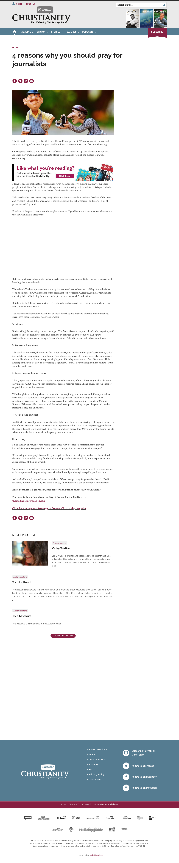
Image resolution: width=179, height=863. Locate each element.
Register (30, 4)
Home (15, 47)
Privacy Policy (96, 774)
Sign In (19, 4)
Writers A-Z (86, 804)
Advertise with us (98, 749)
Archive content (59, 543)
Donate (93, 754)
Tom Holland (21, 582)
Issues (63, 804)
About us (94, 764)
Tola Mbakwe (21, 616)
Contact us (95, 779)
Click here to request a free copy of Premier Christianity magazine (49, 508)
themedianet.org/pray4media (28, 501)
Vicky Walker (61, 548)
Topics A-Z (74, 804)
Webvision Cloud (96, 855)
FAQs (92, 769)
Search (164, 5)
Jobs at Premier (97, 759)
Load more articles (63, 636)
